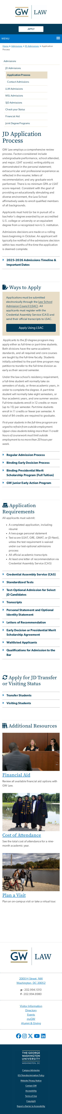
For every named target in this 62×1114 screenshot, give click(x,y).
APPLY (31, 29)
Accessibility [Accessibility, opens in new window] (31, 1091)
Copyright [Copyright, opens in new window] (31, 1101)
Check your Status (15, 109)
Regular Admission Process (26, 455)
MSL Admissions (14, 95)
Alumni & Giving (31, 1023)
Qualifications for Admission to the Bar (31, 652)
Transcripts (14, 602)
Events (31, 1014)
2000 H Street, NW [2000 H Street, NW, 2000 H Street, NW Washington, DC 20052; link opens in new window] (31, 978)
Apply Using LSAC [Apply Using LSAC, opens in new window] (31, 327)
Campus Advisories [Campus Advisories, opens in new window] (31, 1070)
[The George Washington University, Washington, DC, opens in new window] (31, 1057)
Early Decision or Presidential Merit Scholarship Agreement (31, 632)
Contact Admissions (18, 82)
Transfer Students (19, 695)
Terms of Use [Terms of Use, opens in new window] (31, 1096)
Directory (31, 1010)
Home (5, 46)
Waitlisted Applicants (22, 642)
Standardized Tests (20, 582)
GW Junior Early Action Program (29, 483)
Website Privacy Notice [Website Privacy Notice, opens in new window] (31, 1081)
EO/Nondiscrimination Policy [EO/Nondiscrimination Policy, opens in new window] (31, 1075)
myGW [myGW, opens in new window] (31, 1019)
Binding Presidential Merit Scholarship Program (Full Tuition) (30, 473)
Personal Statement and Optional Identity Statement (30, 612)
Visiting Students (19, 703)
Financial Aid (12, 116)
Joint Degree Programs (17, 123)
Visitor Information (31, 1006)
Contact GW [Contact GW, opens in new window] (31, 1086)
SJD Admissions (13, 102)
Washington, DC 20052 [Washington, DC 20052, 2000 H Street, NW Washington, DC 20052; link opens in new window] (31, 983)
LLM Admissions (14, 89)
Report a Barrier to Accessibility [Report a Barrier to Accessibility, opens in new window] (31, 1106)
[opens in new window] (19, 1038)
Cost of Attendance (21, 835)
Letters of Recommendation (26, 622)
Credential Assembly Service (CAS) (31, 574)
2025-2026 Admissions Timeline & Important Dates (31, 262)
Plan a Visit (14, 895)
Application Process (18, 75)
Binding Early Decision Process (28, 462)
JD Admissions (32, 46)
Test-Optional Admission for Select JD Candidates (31, 592)
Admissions (16, 46)
